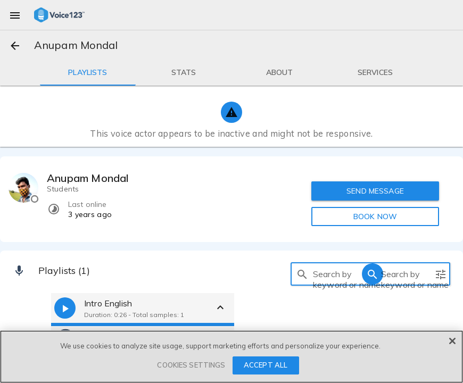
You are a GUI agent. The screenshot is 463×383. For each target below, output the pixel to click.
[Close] (452, 341)
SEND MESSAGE (375, 191)
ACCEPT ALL (265, 365)
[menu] (15, 15)
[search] (302, 274)
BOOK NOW (375, 216)
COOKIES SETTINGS (191, 365)
